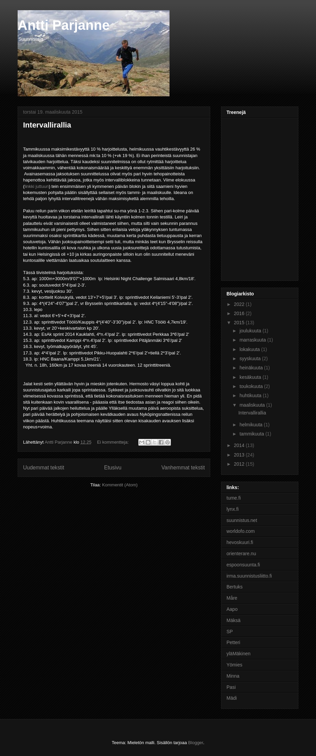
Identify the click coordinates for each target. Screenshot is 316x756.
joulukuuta (250, 330)
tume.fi (233, 498)
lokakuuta (250, 349)
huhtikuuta (251, 395)
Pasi (231, 687)
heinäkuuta (251, 367)
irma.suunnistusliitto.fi (249, 576)
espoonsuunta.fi (243, 564)
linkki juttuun (36, 186)
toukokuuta (251, 386)
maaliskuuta (252, 405)
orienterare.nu (241, 553)
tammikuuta (252, 434)
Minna (232, 676)
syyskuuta (250, 358)
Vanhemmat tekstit (183, 467)
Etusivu (112, 467)
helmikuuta (251, 424)
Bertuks (234, 586)
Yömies (234, 664)
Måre (231, 598)
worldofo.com (240, 531)
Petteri (233, 642)
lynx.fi (232, 509)
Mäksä (233, 620)
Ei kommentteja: (113, 442)
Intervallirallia (47, 125)
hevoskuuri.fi (239, 542)
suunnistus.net (241, 520)
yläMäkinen (238, 653)
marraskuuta (253, 340)
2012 (240, 464)
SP (229, 631)
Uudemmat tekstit (43, 467)
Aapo (232, 609)
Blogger (195, 742)
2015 (240, 322)
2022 (240, 304)
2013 (240, 455)
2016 (240, 313)
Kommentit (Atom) (120, 484)
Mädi (231, 698)
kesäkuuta (250, 377)
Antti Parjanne (64, 25)
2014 (240, 445)
